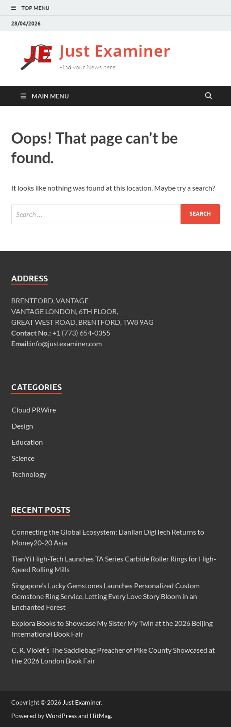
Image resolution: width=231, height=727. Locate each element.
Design (22, 425)
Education (27, 442)
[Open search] (208, 96)
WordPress (61, 715)
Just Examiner (82, 702)
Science (23, 458)
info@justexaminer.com (66, 343)
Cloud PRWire (34, 409)
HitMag (100, 715)
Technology (29, 474)
